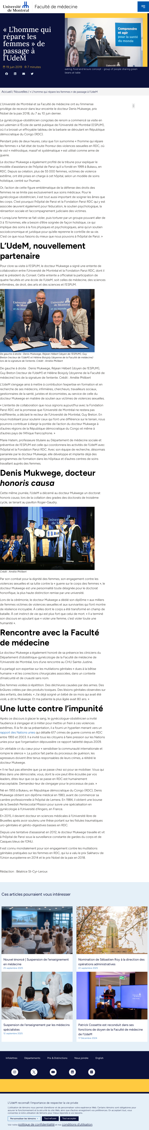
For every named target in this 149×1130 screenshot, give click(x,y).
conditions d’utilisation (77, 1124)
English (99, 1058)
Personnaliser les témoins (24, 1118)
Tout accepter (69, 1118)
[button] (6, 73)
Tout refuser (50, 1118)
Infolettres (11, 1058)
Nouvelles (20, 91)
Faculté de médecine (56, 6)
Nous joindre (81, 1058)
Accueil (7, 91)
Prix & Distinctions (57, 1058)
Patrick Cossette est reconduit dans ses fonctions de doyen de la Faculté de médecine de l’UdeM (110, 1029)
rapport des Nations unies (17, 732)
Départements (32, 1058)
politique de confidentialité (36, 1124)
